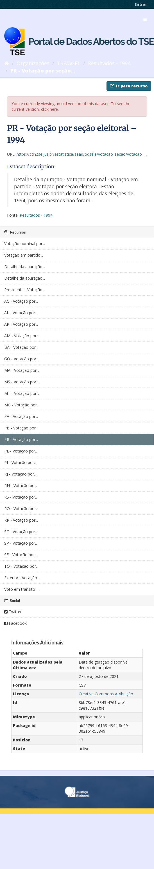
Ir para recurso (129, 86)
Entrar (141, 4)
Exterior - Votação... (22, 577)
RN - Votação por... (21, 485)
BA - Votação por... (21, 347)
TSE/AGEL (68, 63)
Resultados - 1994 (109, 63)
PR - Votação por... (21, 439)
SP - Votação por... (21, 543)
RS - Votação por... (21, 497)
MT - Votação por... (21, 393)
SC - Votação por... (21, 531)
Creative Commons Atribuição (106, 693)
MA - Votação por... (21, 370)
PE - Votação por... (21, 451)
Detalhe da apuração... (24, 266)
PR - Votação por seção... (42, 70)
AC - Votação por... (21, 301)
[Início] (6, 63)
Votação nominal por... (24, 243)
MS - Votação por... (21, 381)
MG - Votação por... (21, 405)
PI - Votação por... (20, 462)
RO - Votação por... (21, 508)
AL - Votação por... (21, 312)
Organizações (33, 63)
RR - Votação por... (21, 520)
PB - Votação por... (21, 428)
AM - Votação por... (21, 335)
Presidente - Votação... (24, 289)
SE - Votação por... (20, 554)
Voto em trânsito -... (22, 589)
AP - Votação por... (21, 324)
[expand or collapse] (145, 19)
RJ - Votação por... (20, 474)
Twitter (13, 611)
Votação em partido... (23, 255)
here (54, 109)
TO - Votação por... (21, 566)
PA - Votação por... (21, 416)
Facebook (15, 623)
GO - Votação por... (21, 358)
